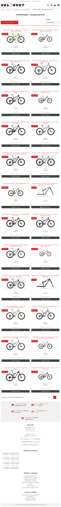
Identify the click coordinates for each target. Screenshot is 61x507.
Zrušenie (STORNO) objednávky (30, 482)
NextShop (24, 504)
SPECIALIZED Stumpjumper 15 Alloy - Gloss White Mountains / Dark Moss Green (45, 337)
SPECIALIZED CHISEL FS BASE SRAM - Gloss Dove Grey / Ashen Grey (45, 245)
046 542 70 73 (27, 439)
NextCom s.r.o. (43, 504)
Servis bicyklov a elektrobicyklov (30, 495)
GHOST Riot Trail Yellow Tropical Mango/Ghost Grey (15, 183)
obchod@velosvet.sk (25, 1)
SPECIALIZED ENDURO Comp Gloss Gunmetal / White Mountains (16, 122)
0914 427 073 (36, 441)
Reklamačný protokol (30, 480)
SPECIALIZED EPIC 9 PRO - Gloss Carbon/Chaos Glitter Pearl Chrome (45, 215)
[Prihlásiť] (51, 5)
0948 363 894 (37, 1)
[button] (47, 5)
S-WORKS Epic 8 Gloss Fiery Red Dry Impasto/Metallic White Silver (15, 215)
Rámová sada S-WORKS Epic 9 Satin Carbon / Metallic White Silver (45, 276)
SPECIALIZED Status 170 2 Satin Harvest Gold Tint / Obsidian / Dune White (45, 30)
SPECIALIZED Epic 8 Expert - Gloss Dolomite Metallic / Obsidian (45, 122)
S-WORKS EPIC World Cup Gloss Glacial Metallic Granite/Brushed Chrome (15, 245)
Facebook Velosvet (30, 500)
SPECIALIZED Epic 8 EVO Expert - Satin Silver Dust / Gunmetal (15, 337)
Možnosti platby (30, 485)
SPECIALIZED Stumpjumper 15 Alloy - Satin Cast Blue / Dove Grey (45, 368)
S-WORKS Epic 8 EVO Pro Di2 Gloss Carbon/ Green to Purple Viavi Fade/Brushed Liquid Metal (15, 153)
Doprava (30, 484)
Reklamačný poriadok (31, 479)
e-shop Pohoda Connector (33, 504)
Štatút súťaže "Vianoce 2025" (31, 487)
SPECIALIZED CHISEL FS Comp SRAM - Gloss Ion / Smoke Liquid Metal (16, 30)
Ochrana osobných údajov (30, 477)
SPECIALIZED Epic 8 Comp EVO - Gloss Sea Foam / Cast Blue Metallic (45, 61)
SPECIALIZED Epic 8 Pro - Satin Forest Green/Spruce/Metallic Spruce (15, 307)
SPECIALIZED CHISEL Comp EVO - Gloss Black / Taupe (15, 368)
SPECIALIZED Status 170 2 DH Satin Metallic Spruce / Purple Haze (45, 307)
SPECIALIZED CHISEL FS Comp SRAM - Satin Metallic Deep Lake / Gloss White (15, 276)
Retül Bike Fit (30, 496)
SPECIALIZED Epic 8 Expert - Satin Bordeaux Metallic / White (15, 92)
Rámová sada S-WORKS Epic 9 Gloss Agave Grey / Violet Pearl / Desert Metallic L (45, 184)
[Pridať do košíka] (45, 207)
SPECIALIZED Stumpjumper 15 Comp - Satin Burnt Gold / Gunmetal (45, 92)
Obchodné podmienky (30, 475)
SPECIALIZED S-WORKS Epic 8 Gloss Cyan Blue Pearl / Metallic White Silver (16, 61)
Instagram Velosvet (30, 498)
